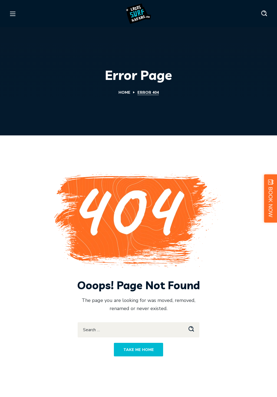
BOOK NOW (270, 202)
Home (124, 92)
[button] (264, 13)
